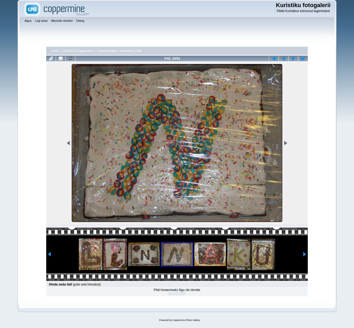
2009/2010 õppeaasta (78, 51)
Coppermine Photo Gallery (186, 320)
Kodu (55, 51)
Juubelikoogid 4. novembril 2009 (119, 51)
